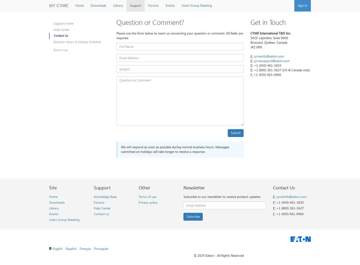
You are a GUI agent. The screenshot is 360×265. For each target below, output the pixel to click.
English (57, 249)
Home (79, 6)
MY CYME (58, 5)
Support (135, 6)
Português (101, 249)
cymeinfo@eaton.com (269, 56)
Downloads (98, 6)
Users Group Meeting (197, 6)
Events (170, 6)
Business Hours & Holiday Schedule (77, 42)
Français (85, 249)
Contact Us (61, 35)
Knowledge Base (105, 197)
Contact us (101, 214)
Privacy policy (148, 203)
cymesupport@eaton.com (272, 61)
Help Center (62, 29)
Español (71, 249)
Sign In (302, 6)
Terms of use (147, 197)
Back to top (61, 50)
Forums (153, 6)
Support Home (63, 23)
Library (118, 6)
